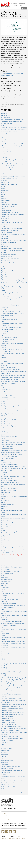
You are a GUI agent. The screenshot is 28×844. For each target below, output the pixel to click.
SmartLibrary (4, 670)
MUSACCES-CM (5, 553)
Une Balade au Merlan (7, 760)
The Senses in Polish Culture (8, 724)
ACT (2, 136)
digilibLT (3, 267)
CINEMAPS (4, 192)
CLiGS (2, 196)
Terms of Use (5, 816)
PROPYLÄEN (4, 619)
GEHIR (3, 392)
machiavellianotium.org (7, 504)
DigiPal (3, 269)
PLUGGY (3, 597)
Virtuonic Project (5, 772)
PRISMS (3, 609)
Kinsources (4, 472)
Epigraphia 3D (4, 331)
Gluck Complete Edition (7, 402)
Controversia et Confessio (8, 206)
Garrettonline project (7, 389)
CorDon (3, 208)
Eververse (3, 347)
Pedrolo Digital (5, 587)
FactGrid (3, 359)
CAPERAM (4, 180)
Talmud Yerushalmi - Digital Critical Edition (12, 680)
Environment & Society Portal (9, 329)
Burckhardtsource (6, 174)
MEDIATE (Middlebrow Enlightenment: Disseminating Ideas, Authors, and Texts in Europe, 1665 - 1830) (12, 533)
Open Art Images (5, 569)
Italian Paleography (6, 462)
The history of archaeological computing (12, 708)
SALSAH (3, 660)
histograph (4, 418)
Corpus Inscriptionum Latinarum (9, 212)
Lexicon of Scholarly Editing (8, 490)
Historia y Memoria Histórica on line (11, 420)
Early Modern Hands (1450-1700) (10, 305)
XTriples (3, 791)
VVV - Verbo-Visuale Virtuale (9, 785)
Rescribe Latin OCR (6, 639)
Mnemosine (4, 543)
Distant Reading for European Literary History (13, 293)
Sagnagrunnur (4, 658)
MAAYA (3, 502)
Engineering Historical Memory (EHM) (11, 327)
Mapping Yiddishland (6, 527)
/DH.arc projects (5, 115)
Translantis (4, 752)
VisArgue (3, 774)
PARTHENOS (4, 583)
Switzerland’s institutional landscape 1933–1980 (14, 678)
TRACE (3, 746)
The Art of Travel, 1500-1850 (8, 690)
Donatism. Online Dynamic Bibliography (12, 297)
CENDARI (3, 188)
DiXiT (2, 295)
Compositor (4, 202)
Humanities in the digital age (9, 426)
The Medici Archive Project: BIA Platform (12, 712)
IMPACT (3, 438)
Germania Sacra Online (7, 396)
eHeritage (3, 309)
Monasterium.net (5, 545)
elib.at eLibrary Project (7, 315)
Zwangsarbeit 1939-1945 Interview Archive (12, 793)
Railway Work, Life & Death (8, 625)
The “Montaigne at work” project (10, 736)
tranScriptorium (5, 750)
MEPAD (3, 537)
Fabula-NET (4, 357)
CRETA (3, 226)
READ (2, 627)
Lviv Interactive (5, 500)
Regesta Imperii (5, 633)
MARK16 (3, 529)
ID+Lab (3, 434)
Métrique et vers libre (7, 539)
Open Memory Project (7, 573)
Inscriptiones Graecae (7, 448)
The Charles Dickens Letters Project (11, 698)
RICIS (2, 652)
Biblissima (3, 156)
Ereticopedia (4, 333)
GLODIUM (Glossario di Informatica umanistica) (14, 398)
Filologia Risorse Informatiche (9, 367)
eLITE (2, 317)
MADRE (3, 508)
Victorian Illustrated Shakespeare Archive (12, 770)
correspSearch (5, 218)
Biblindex (3, 154)
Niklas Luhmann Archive (7, 559)
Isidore (3, 460)
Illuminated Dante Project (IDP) (9, 436)
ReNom (3, 635)
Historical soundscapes (7, 424)
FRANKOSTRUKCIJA (6, 373)
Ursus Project (4, 762)
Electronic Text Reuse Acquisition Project (12, 313)
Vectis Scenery (5, 764)
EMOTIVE (3, 321)
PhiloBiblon (4, 595)
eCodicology (4, 307)
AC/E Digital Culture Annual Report (10, 134)
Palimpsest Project (6, 581)
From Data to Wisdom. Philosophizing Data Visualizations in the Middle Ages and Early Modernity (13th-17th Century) (13, 377)
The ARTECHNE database (8, 692)
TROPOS (3, 756)
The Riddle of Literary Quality (9, 722)
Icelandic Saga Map (6, 432)
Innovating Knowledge (7, 446)
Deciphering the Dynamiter (8, 254)
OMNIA (3, 565)
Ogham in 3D (4, 563)
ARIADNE (3, 142)
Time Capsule (4, 742)
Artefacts (3, 148)
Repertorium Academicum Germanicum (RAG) (13, 637)
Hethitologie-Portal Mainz (8, 414)
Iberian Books (4, 430)
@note (2, 125)
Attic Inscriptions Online (7, 150)
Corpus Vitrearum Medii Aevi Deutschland (12, 214)
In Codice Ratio (5, 440)
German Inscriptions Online (8, 394)
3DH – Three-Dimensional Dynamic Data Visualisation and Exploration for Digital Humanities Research (12, 121)
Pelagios (3, 589)
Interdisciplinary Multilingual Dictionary (11, 454)
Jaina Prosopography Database (9, 464)
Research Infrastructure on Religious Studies (13, 641)
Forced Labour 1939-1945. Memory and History (13, 371)
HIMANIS (3, 416)
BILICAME (4, 158)
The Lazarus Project (6, 710)
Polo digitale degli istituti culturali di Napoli (13, 605)
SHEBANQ (4, 668)
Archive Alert (4, 140)
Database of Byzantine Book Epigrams (11, 248)
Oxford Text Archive (6, 579)
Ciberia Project (5, 190)
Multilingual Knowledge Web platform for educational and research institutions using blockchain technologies (12, 549)
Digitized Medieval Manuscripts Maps (11, 287)
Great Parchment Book (7, 404)
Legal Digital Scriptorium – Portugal (10, 482)
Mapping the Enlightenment (8, 525)
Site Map (3, 813)
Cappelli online (5, 182)
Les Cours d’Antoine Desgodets (9, 488)
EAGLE (3, 301)
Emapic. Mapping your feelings (9, 319)
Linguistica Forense (6, 492)
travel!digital (4, 754)
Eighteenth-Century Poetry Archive (10, 311)
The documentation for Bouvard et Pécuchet (13, 704)
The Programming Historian (8, 720)
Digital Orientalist (6, 275)
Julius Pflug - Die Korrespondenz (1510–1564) (13, 466)
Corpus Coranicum (6, 210)
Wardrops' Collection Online (8, 787)
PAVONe (3, 585)
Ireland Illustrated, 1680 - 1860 (9, 456)
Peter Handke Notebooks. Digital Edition (12, 593)
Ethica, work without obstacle (9, 337)
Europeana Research (6, 341)
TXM (2, 758)
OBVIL (2, 561)
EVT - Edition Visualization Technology (11, 349)
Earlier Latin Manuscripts (7, 303)
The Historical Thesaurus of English (10, 706)
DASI (2, 244)
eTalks (2, 335)
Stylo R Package (5, 676)
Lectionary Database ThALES (9, 480)
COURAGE (4, 220)
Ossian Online (4, 577)
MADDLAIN (4, 506)
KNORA (3, 474)
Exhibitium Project (6, 351)
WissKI (2, 789)
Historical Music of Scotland (8, 422)
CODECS (3, 198)
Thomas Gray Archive (7, 740)
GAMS (2, 387)
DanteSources (5, 238)
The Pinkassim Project (7, 718)
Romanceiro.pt (5, 654)
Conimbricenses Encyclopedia (9, 204)
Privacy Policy (5, 819)
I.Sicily (2, 428)
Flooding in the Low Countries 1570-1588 (12, 369)
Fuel (2, 385)
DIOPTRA (3, 291)
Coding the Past (5, 200)
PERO (2, 591)
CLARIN (3, 194)
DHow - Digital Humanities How (10, 258)
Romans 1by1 (4, 656)
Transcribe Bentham (6, 748)
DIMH (2, 289)
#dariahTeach (4, 113)
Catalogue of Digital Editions (9, 184)
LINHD (3, 494)
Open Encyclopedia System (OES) (10, 571)
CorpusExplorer (5, 216)
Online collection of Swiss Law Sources (11, 567)
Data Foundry (4, 246)
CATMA (3, 186)
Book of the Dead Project (8, 170)
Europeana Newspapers (7, 339)
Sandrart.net (4, 662)
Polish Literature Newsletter (9, 603)
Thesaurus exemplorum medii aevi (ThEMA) (13, 738)
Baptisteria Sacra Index (7, 152)
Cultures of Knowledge (7, 232)
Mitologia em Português (7, 541)
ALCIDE (3, 138)
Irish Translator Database (7, 458)
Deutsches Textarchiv (7, 256)
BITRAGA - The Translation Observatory (12, 164)
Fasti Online (4, 361)
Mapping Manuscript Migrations (9, 523)
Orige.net (3, 575)
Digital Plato (4, 277)
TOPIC (3, 744)
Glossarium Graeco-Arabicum (9, 400)
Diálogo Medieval (5, 261)
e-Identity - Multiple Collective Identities (12, 299)
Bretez (2, 172)
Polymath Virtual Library (7, 607)
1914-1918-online (5, 117)
